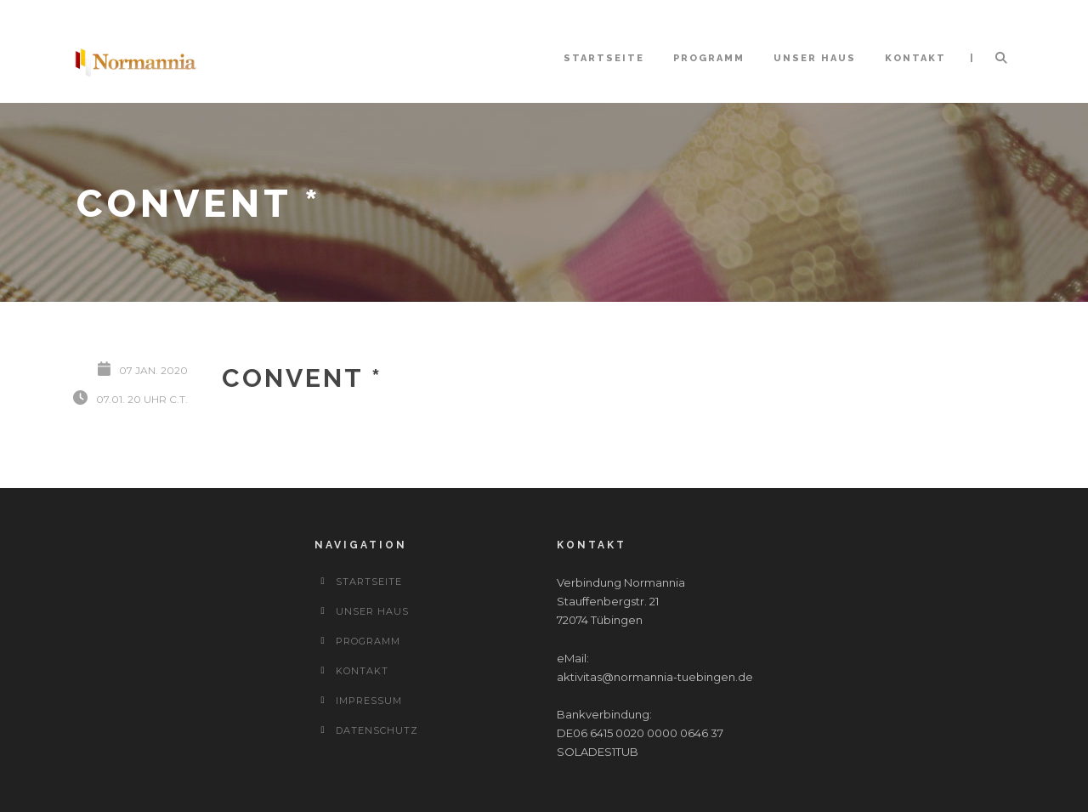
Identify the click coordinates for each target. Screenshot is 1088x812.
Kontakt (915, 58)
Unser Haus (815, 58)
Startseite (604, 58)
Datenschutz (377, 730)
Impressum (369, 701)
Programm (709, 58)
